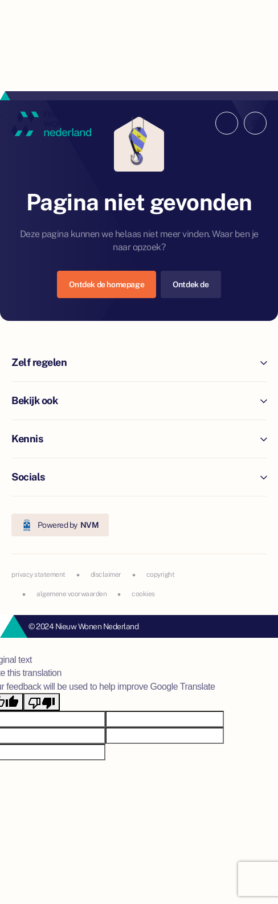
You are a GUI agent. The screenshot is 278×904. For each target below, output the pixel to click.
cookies (143, 594)
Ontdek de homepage (106, 284)
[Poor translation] (41, 702)
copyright (160, 575)
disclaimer (106, 575)
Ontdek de (190, 284)
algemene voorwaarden (71, 594)
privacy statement (38, 575)
